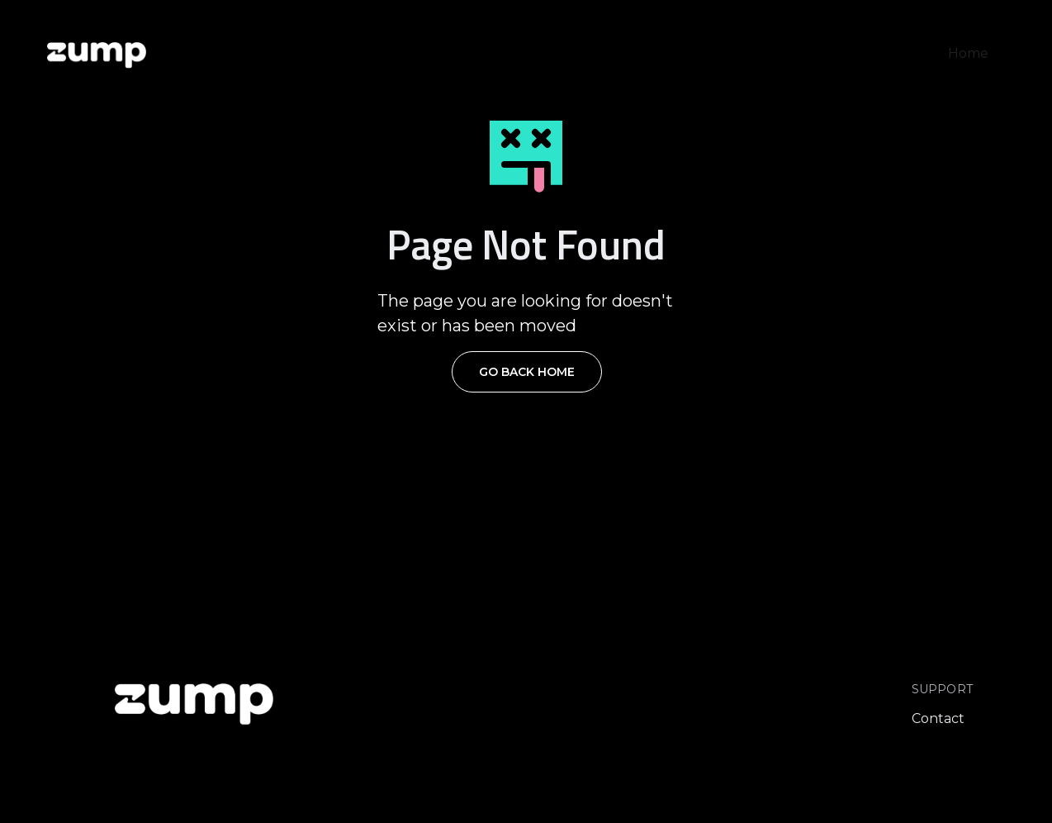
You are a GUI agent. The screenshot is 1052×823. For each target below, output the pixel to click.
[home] (96, 54)
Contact (938, 718)
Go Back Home (527, 371)
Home (968, 53)
